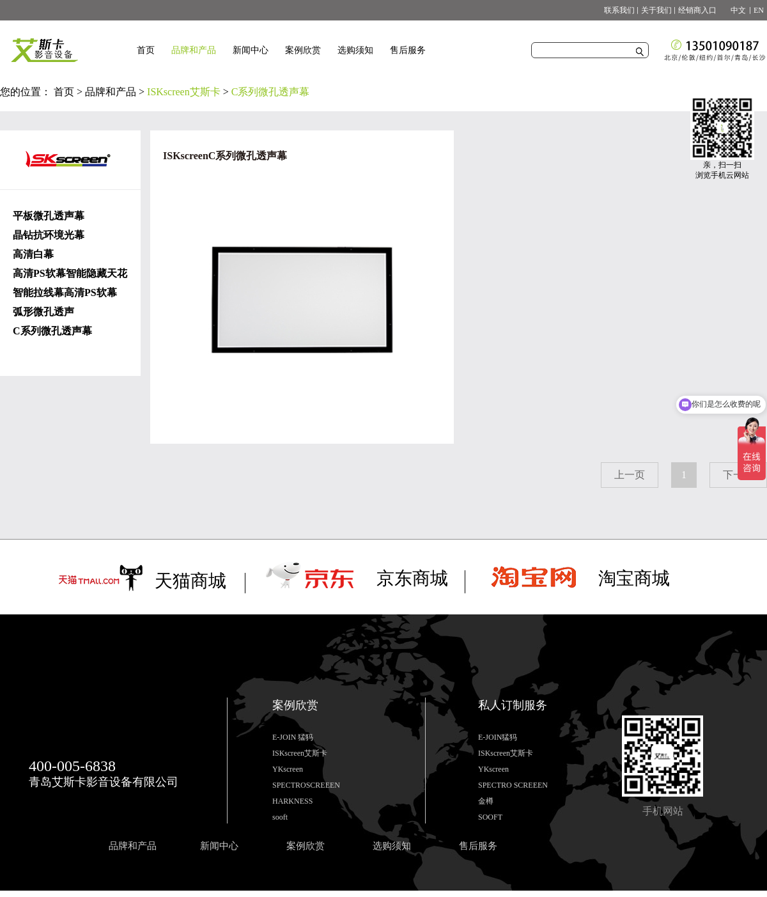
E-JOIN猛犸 (497, 737)
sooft (280, 817)
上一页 (629, 474)
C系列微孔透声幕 (270, 91)
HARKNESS (292, 801)
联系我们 (619, 10)
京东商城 (412, 578)
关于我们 (656, 10)
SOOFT (490, 817)
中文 (734, 10)
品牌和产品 (110, 91)
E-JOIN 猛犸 (292, 737)
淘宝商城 (634, 578)
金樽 (485, 801)
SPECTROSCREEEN (306, 785)
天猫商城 (190, 581)
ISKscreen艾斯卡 (184, 91)
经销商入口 (697, 10)
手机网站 (662, 811)
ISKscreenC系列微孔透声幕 (225, 155)
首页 (146, 50)
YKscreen (287, 769)
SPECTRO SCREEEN (513, 785)
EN (759, 10)
